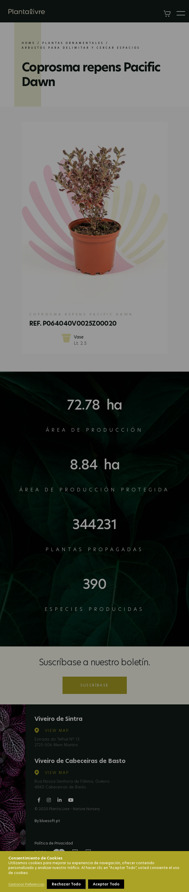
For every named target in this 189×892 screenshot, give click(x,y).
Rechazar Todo (66, 884)
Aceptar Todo (106, 884)
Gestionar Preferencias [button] (26, 884)
